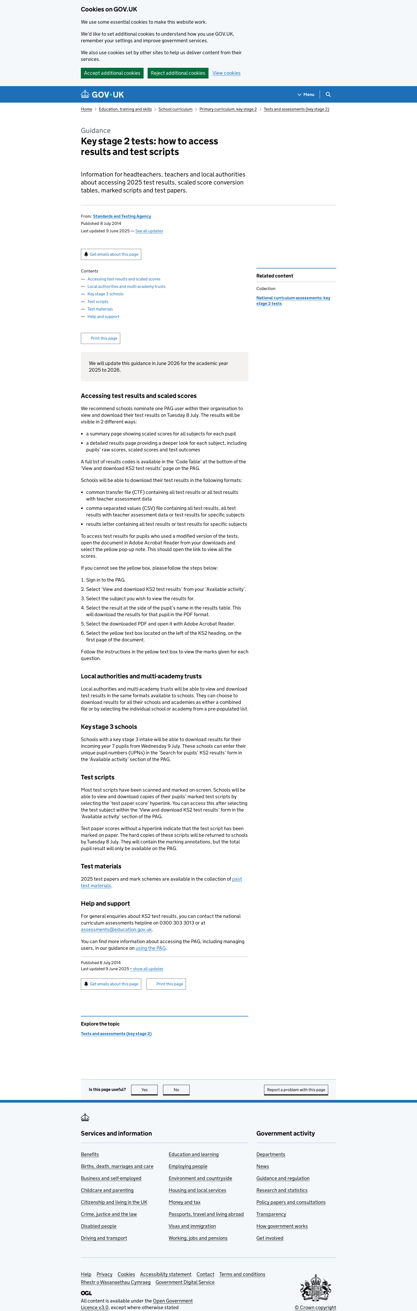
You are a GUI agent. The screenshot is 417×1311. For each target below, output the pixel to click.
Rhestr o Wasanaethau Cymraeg (116, 1282)
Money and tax (185, 1202)
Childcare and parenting (107, 1190)
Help (86, 1274)
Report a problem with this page (296, 1089)
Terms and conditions (242, 1274)
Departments (270, 1154)
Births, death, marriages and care (117, 1166)
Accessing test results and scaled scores (123, 278)
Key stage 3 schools (105, 293)
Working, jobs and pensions (198, 1238)
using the (151, 948)
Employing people (188, 1166)
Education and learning (194, 1154)
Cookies (126, 1274)
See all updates (149, 230)
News (262, 1166)
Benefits (90, 1154)
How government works (282, 1226)
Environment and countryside (200, 1178)
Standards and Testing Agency (122, 216)
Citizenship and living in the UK (114, 1202)
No (182, 1089)
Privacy (104, 1274)
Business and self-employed (111, 1178)
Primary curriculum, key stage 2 (228, 109)
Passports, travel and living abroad (206, 1214)
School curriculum (176, 109)
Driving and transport (104, 1238)
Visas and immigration (192, 1226)
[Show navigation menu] (306, 94)
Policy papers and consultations (291, 1202)
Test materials (100, 309)
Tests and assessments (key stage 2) (296, 109)
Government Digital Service (185, 1282)
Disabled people (98, 1226)
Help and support (103, 316)
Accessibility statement (165, 1274)
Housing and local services (197, 1190)
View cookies (226, 72)
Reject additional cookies (178, 73)
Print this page (104, 338)
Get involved (269, 1238)
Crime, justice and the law (109, 1214)
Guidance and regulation (283, 1178)
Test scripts (97, 301)
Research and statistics (282, 1190)
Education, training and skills (125, 109)
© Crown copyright (315, 1307)
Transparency (271, 1214)
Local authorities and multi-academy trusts (126, 286)
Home (86, 109)
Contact (205, 1274)
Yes (149, 1089)
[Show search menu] (328, 94)
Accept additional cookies (112, 73)
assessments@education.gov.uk (116, 929)
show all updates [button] (146, 968)
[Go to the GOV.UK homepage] (102, 94)
